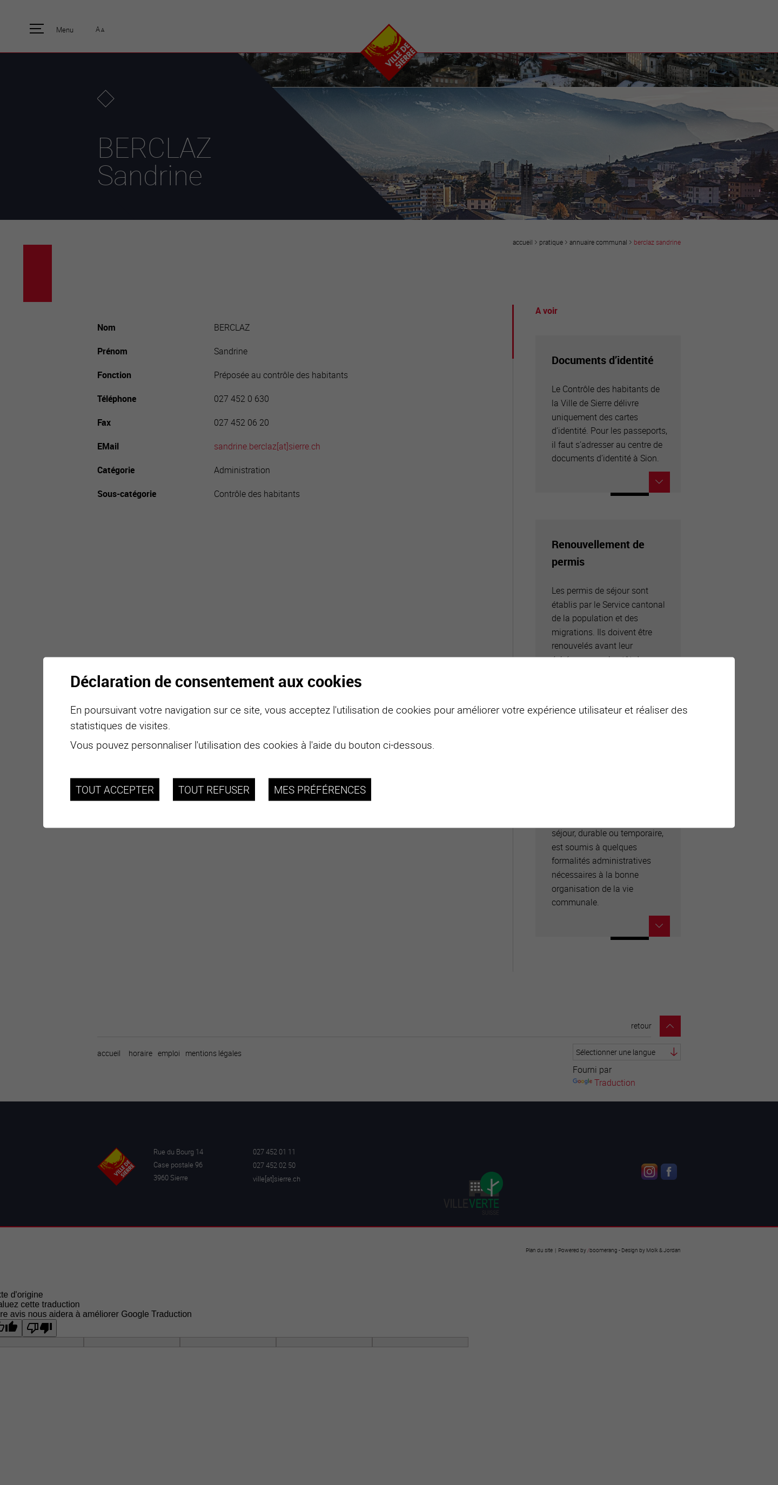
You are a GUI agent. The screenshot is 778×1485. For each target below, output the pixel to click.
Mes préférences (320, 789)
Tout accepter (115, 789)
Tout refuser (214, 789)
